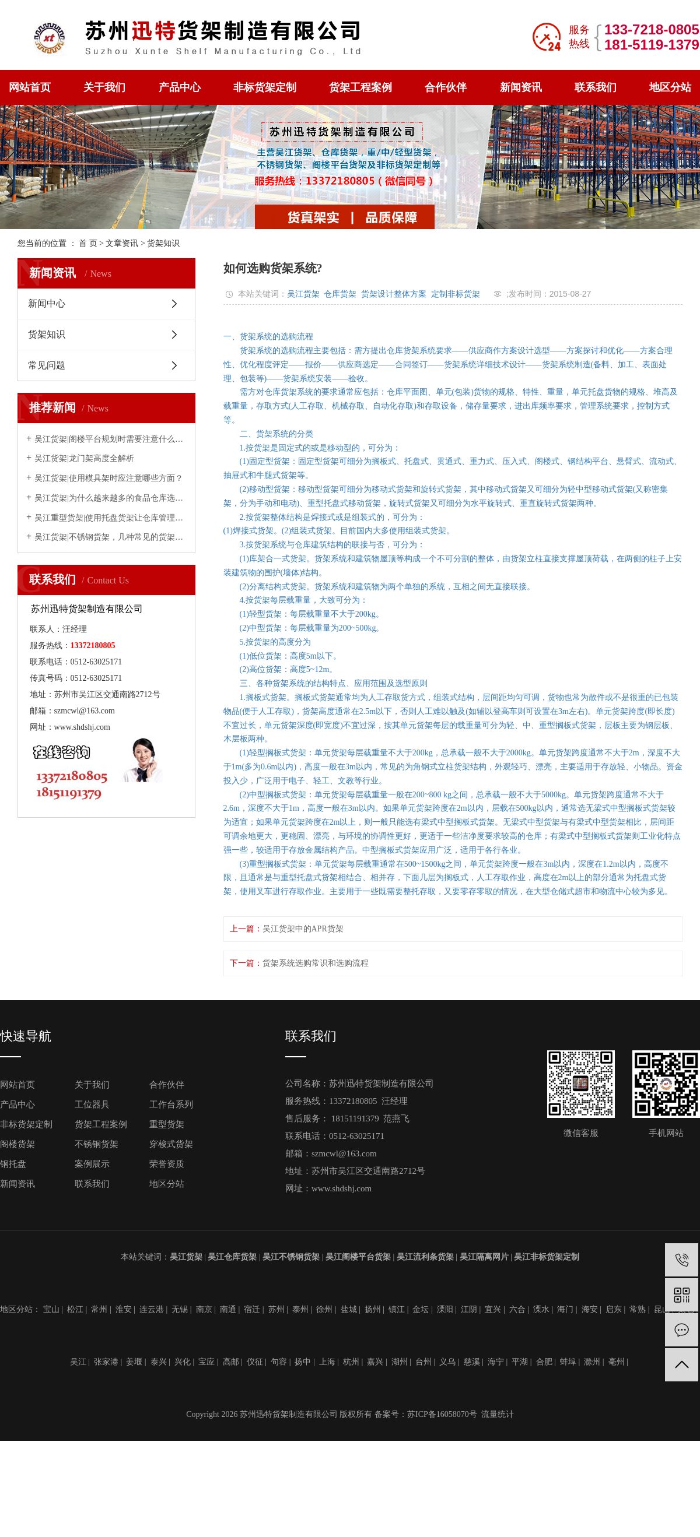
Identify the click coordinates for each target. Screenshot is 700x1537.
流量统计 (497, 1414)
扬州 (373, 1309)
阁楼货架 (17, 1144)
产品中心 (180, 87)
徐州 (324, 1309)
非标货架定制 (264, 87)
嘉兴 (375, 1361)
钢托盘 (13, 1164)
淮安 (124, 1309)
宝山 (51, 1309)
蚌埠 (568, 1361)
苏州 (276, 1309)
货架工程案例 (360, 87)
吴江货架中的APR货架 (303, 928)
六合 (517, 1309)
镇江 (396, 1309)
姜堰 (134, 1361)
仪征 (255, 1361)
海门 (565, 1309)
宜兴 (493, 1309)
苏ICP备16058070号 (442, 1414)
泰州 (300, 1309)
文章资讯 (122, 243)
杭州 (351, 1361)
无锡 (180, 1309)
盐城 (349, 1309)
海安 (590, 1309)
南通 (228, 1309)
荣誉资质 (166, 1164)
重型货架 (166, 1124)
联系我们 (596, 87)
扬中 (303, 1361)
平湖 (520, 1361)
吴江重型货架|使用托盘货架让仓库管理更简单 (110, 517)
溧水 (541, 1309)
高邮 (231, 1361)
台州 (423, 1361)
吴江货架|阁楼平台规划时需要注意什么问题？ (110, 439)
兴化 (182, 1361)
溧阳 (445, 1309)
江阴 (469, 1309)
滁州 (592, 1361)
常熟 (637, 1309)
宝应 (206, 1361)
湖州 (399, 1361)
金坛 (420, 1309)
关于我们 (104, 87)
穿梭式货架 (171, 1144)
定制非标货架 (455, 293)
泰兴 (158, 1361)
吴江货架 (303, 293)
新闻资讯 (521, 87)
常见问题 (46, 365)
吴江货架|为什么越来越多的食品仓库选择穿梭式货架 (110, 498)
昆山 (662, 1309)
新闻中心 (46, 303)
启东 (614, 1309)
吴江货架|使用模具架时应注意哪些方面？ (108, 478)
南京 (204, 1309)
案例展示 (92, 1164)
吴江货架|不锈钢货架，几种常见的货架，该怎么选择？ (110, 537)
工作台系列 (171, 1104)
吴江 (78, 1361)
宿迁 (252, 1309)
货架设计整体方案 (393, 293)
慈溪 (472, 1361)
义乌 (447, 1361)
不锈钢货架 (96, 1144)
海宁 (496, 1361)
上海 (327, 1361)
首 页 (88, 243)
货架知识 (163, 243)
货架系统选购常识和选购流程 (315, 963)
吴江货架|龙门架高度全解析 (84, 458)
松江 (75, 1309)
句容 (279, 1361)
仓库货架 (340, 293)
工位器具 (92, 1104)
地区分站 (670, 87)
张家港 (106, 1361)
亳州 (616, 1361)
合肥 (544, 1361)
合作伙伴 (446, 87)
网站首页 (30, 87)
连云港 (151, 1309)
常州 (99, 1309)
